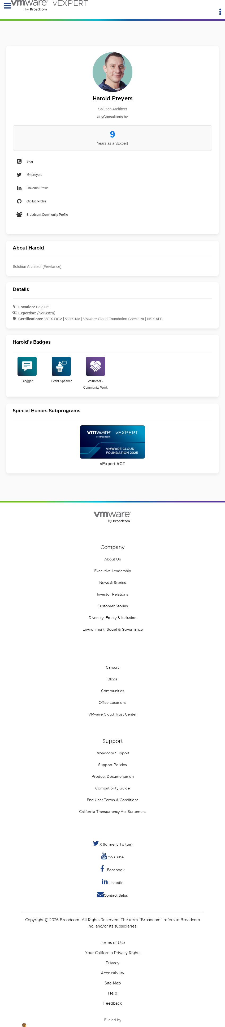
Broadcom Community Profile (42, 214)
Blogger (27, 370)
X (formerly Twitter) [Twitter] (112, 843)
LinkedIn (112, 881)
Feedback (112, 1003)
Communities (112, 690)
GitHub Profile (31, 201)
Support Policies (112, 764)
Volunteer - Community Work (95, 373)
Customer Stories (112, 606)
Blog (24, 161)
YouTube (112, 856)
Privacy (112, 963)
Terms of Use (112, 942)
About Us (112, 559)
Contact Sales (112, 894)
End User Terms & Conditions (113, 799)
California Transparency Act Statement (112, 811)
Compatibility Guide (112, 788)
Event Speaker (61, 370)
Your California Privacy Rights (112, 952)
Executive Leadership (112, 570)
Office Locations (113, 702)
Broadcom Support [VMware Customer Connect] (112, 753)
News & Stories (112, 582)
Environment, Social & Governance (113, 629)
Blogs (112, 679)
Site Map (113, 983)
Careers (112, 667)
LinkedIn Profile (32, 188)
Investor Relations (112, 594)
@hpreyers (29, 174)
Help (112, 993)
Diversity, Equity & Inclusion (112, 617)
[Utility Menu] (220, 12)
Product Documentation (113, 776)
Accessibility (112, 973)
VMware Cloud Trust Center (112, 714)
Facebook (112, 869)
